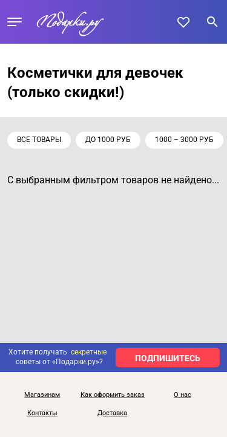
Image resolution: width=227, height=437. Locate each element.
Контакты (42, 413)
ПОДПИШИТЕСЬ (167, 358)
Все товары (39, 139)
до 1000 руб (108, 139)
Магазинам (42, 395)
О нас (182, 395)
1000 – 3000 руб (184, 139)
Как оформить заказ (113, 395)
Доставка (112, 413)
